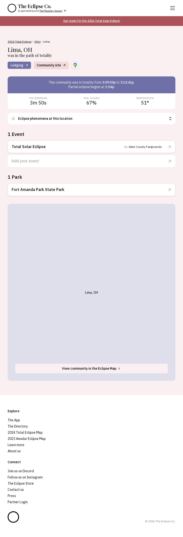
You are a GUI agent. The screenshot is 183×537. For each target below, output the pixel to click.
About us (14, 451)
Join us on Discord (21, 471)
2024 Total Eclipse (19, 41)
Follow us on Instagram (25, 477)
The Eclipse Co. (34, 6)
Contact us (16, 489)
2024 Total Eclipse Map (25, 432)
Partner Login (18, 502)
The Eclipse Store (21, 483)
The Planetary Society (51, 10)
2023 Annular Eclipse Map (27, 438)
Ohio (37, 41)
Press (12, 495)
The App (14, 420)
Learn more (16, 445)
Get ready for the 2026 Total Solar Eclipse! (91, 21)
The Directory (18, 426)
